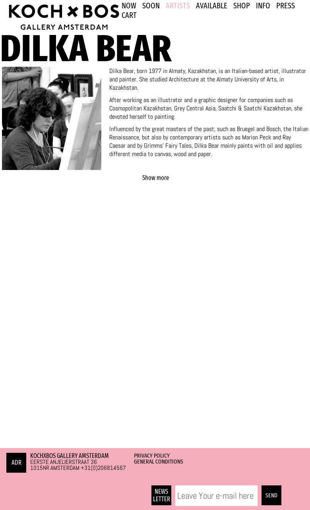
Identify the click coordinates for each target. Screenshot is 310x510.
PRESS (285, 5)
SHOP (241, 5)
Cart (129, 15)
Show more (155, 178)
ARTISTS (178, 5)
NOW (129, 5)
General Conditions (158, 461)
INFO (263, 5)
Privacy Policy (152, 455)
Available (211, 5)
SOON (151, 5)
